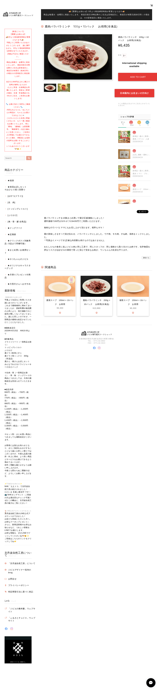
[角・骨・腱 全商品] (17, 221)
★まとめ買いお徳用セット (18, 251)
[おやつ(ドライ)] (15, 196)
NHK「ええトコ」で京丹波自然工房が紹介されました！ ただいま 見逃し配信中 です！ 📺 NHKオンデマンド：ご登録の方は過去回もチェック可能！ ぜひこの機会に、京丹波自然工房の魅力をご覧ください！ (18, 494)
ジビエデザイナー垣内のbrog (19, 571)
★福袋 (11, 180)
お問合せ (12, 579)
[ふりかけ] (12, 215)
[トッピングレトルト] (18, 209)
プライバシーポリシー (18, 585)
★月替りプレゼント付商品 (18, 276)
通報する (146, 257)
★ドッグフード (15, 228)
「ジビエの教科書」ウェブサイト (21, 610)
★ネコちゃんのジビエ (18, 259)
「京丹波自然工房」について (21, 563)
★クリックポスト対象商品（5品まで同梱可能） (18, 242)
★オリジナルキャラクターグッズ (18, 266)
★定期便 (12, 234)
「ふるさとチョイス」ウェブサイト (21, 619)
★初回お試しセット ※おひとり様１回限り (18, 188)
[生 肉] (11, 202)
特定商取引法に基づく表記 (20, 592)
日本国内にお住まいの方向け (134, 93)
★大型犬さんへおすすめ (19, 284)
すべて (123, 122)
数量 (119, 55)
